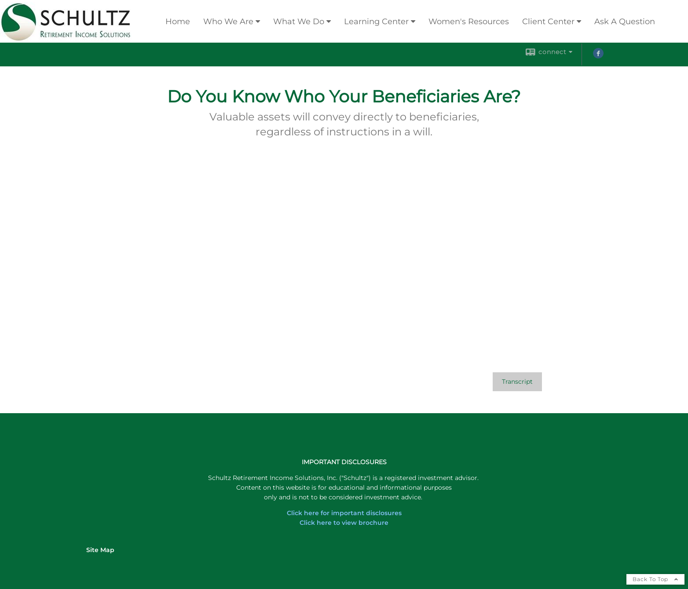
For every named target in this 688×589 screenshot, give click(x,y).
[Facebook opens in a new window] (598, 56)
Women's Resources (468, 21)
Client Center (548, 21)
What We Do (298, 21)
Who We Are (228, 21)
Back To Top (655, 579)
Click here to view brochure (344, 523)
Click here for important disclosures (344, 513)
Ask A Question (624, 21)
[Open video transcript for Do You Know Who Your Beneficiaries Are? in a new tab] (517, 381)
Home (177, 21)
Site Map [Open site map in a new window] (100, 550)
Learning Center (376, 21)
